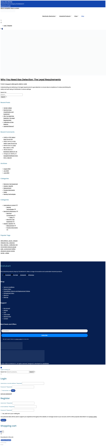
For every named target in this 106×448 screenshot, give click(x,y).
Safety (5, 192)
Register (3, 420)
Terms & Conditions (9, 287)
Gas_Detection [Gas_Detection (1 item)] (10, 243)
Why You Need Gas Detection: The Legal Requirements (31, 79)
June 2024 (6, 173)
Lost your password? (6, 394)
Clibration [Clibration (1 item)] (3, 243)
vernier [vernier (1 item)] (13, 251)
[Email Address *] (44, 330)
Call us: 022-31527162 (6, 2)
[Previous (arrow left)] (1, 444)
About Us (6, 295)
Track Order (7, 314)
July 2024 (6, 171)
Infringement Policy (9, 293)
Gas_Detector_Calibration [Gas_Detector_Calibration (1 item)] (8, 245)
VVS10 (25, 84)
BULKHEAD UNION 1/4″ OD (10, 151)
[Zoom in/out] (1, 442)
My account (7, 308)
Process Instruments (9, 190)
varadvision (45, 363)
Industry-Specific (8, 186)
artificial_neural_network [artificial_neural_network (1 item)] (10, 241)
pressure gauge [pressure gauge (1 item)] (11, 247)
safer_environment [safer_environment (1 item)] (6, 249)
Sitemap (6, 297)
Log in (13, 390)
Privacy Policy (7, 289)
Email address (7, 406)
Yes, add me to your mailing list (10, 413)
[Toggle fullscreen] (2, 442)
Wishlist (6, 310)
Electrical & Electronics (10, 211)
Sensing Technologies (10, 194)
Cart (5, 312)
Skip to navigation (6, 8)
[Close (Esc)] (5, 442)
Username (6, 403)
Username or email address (11, 383)
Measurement (7, 188)
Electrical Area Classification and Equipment (9, 112)
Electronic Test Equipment (11, 184)
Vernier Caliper (8, 108)
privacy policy (18, 339)
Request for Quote (6, 6)
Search (32, 372)
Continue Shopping (6, 440)
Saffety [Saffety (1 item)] (14, 249)
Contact (6, 318)
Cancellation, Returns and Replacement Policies (17, 291)
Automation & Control (10, 205)
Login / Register (8, 25)
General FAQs (7, 316)
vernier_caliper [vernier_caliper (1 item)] (5, 253)
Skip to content (15, 8)
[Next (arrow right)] (2, 444)
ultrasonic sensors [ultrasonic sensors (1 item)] (6, 251)
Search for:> (4, 372)
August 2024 (7, 169)
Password (6, 387)
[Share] (4, 442)
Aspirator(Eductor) (9, 126)
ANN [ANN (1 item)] (2, 241)
